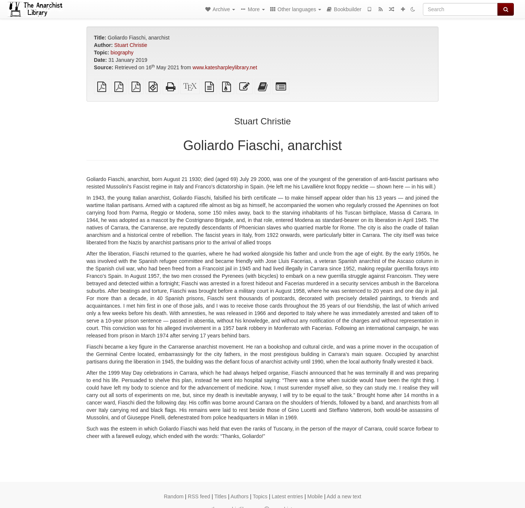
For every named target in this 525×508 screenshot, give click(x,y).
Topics (260, 496)
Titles (220, 496)
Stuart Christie (130, 45)
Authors (240, 496)
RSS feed (199, 496)
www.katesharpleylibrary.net (225, 67)
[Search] (460, 9)
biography (122, 52)
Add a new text (344, 496)
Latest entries (287, 496)
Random (174, 496)
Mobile (315, 496)
